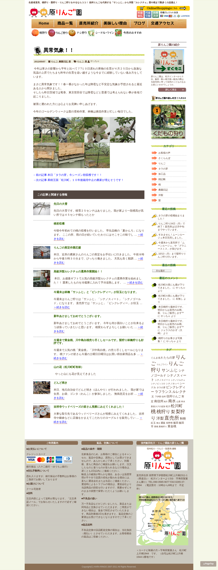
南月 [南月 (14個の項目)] (166, 401)
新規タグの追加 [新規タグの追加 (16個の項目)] (158, 406)
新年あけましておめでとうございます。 (78, 316)
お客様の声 (164, 152)
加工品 (162, 174)
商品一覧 (65, 23)
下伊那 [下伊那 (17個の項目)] (158, 396)
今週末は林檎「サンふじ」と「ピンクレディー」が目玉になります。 (96, 292)
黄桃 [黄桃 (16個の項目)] (156, 427)
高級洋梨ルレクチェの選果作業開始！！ (78, 271)
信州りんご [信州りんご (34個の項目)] (173, 396)
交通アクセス (166, 23)
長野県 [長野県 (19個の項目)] (169, 423)
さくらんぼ (164, 158)
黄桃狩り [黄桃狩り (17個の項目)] (163, 426)
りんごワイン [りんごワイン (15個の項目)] (162, 364)
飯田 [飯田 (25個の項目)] (175, 422)
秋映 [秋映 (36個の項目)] (183, 418)
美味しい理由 (115, 23)
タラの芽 (163, 168)
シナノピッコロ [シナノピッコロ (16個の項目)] (158, 384)
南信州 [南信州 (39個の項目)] (158, 401)
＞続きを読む (135, 282)
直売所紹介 (89, 23)
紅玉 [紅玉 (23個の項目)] (153, 422)
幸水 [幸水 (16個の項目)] (183, 401)
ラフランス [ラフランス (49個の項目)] (163, 392)
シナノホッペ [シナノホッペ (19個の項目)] (172, 383)
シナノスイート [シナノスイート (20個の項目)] (162, 380)
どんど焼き (60, 382)
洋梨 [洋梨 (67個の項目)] (160, 418)
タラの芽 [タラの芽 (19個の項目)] (161, 387)
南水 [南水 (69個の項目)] (172, 401)
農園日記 (63, 61)
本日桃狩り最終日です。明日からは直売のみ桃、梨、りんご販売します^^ (171, 309)
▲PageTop (208, 564)
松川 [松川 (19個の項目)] (168, 406)
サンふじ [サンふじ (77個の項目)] (170, 370)
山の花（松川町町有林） (69, 367)
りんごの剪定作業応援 (67, 247)
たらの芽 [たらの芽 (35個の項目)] (169, 357)
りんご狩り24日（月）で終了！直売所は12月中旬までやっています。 (171, 226)
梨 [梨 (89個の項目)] (173, 411)
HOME (43, 23)
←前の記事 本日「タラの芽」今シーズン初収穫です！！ (67, 174)
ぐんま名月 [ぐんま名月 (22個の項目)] (157, 357)
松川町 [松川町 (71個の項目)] (177, 406)
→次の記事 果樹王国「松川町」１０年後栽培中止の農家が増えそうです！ (78, 180)
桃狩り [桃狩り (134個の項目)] (163, 411)
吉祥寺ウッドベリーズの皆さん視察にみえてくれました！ (89, 406)
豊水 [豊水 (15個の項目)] (158, 423)
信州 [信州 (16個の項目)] (164, 397)
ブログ (138, 23)
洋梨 (160, 195)
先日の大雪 (60, 203)
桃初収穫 (59, 223)
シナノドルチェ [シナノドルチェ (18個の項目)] (178, 380)
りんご (54, 61)
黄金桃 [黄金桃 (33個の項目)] (172, 426)
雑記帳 (162, 179)
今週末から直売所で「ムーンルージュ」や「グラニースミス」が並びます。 (172, 245)
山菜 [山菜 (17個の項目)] (178, 401)
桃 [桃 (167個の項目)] (153, 411)
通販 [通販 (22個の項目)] (163, 422)
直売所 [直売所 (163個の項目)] (171, 418)
